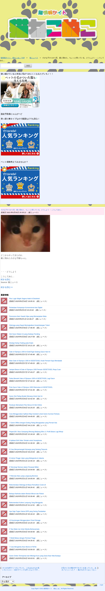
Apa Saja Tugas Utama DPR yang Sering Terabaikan (27, 511)
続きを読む (5, 279)
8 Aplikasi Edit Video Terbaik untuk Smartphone (25, 440)
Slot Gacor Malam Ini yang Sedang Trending (24, 334)
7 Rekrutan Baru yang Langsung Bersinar (23, 476)
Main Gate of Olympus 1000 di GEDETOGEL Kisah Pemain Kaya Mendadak (35, 361)
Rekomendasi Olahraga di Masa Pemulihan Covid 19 (27, 485)
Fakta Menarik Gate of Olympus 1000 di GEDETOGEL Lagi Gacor (32, 378)
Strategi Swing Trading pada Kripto (21, 343)
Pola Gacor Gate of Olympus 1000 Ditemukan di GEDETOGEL (31, 387)
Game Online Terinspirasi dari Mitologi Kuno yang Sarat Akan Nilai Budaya (35, 556)
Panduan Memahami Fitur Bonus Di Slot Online (25, 405)
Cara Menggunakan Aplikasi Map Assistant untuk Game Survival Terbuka (34, 414)
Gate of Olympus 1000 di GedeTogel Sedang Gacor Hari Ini (29, 352)
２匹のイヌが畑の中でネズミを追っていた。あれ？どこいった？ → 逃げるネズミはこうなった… (78, 569)
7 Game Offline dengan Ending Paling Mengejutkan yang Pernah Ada (33, 423)
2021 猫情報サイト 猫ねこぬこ (50, 588)
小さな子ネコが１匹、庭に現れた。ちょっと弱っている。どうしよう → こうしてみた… (31, 210)
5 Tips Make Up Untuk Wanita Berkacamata (24, 529)
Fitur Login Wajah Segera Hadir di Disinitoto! (24, 299)
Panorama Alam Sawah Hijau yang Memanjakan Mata (27, 316)
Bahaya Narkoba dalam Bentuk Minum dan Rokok (26, 494)
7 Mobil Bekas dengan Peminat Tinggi (22, 538)
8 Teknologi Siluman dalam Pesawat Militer (24, 467)
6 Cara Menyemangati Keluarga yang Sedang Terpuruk (28, 449)
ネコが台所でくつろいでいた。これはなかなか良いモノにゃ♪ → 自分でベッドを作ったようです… (21, 569)
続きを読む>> (7, 287)
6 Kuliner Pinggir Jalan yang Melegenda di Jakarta (26, 458)
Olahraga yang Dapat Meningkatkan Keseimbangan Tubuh (29, 325)
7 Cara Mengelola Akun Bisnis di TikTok (22, 547)
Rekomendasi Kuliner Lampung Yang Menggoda (26, 503)
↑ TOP (101, 585)
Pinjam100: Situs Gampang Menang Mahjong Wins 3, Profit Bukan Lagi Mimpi (36, 432)
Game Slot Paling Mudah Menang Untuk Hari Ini (25, 396)
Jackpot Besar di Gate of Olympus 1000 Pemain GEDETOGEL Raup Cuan (35, 369)
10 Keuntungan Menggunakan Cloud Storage (24, 520)
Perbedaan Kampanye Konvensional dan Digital (25, 307)
